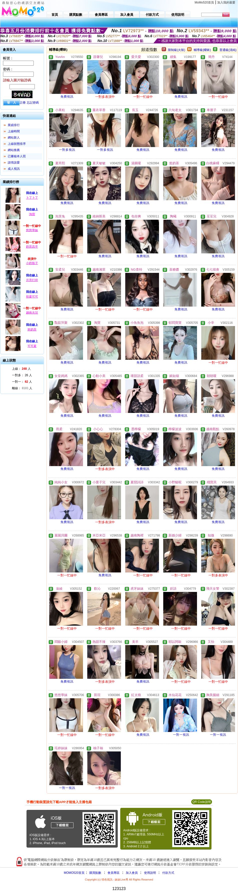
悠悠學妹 (32, 230)
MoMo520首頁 (204, 2)
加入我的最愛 (226, 2)
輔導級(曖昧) (202, 50)
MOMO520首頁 (74, 873)
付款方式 (168, 873)
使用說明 (150, 873)
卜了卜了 (32, 197)
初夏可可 (32, 296)
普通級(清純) (228, 50)
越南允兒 (32, 312)
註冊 (23, 102)
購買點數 (94, 873)
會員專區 (114, 873)
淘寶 (32, 214)
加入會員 (132, 873)
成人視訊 (14, 169)
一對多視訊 (67, 150)
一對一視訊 (181, 734)
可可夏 (32, 346)
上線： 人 (21, 368)
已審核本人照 (17, 156)
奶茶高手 (32, 246)
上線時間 (14, 131)
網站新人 (14, 137)
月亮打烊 (32, 280)
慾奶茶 (32, 329)
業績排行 (14, 125)
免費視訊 (67, 96)
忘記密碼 (33, 102)
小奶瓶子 (32, 263)
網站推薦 (14, 150)
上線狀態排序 (17, 144)
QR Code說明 (201, 802)
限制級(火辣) (176, 50)
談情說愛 (14, 162)
